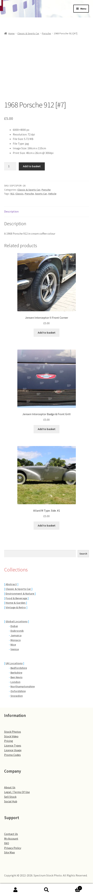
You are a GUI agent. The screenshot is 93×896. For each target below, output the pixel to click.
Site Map (9, 852)
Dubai (14, 626)
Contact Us (11, 834)
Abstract (11, 584)
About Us (9, 787)
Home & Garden (16, 602)
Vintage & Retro (16, 607)
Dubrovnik (17, 630)
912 (12, 193)
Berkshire (16, 672)
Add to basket (32, 166)
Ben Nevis (16, 677)
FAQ (6, 843)
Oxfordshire (18, 691)
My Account (11, 838)
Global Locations (16, 621)
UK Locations (14, 663)
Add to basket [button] (46, 332)
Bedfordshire (18, 668)
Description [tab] (11, 211)
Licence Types (12, 745)
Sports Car (41, 193)
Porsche (46, 33)
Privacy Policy (12, 848)
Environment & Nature (20, 593)
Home (11, 33)
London (15, 682)
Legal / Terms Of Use (17, 792)
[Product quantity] (10, 166)
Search (83, 553)
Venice (14, 649)
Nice (13, 644)
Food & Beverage (17, 598)
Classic (19, 193)
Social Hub (10, 801)
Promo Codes (12, 755)
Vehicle (52, 193)
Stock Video (11, 736)
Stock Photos (12, 731)
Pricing (8, 741)
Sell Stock (10, 796)
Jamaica (15, 635)
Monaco (15, 640)
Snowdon (16, 696)
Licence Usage (12, 750)
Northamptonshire (22, 686)
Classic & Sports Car (28, 33)
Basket (72, 887)
